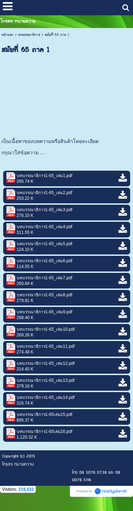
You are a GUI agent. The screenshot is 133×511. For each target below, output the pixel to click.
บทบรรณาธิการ (29, 35)
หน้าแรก (7, 35)
